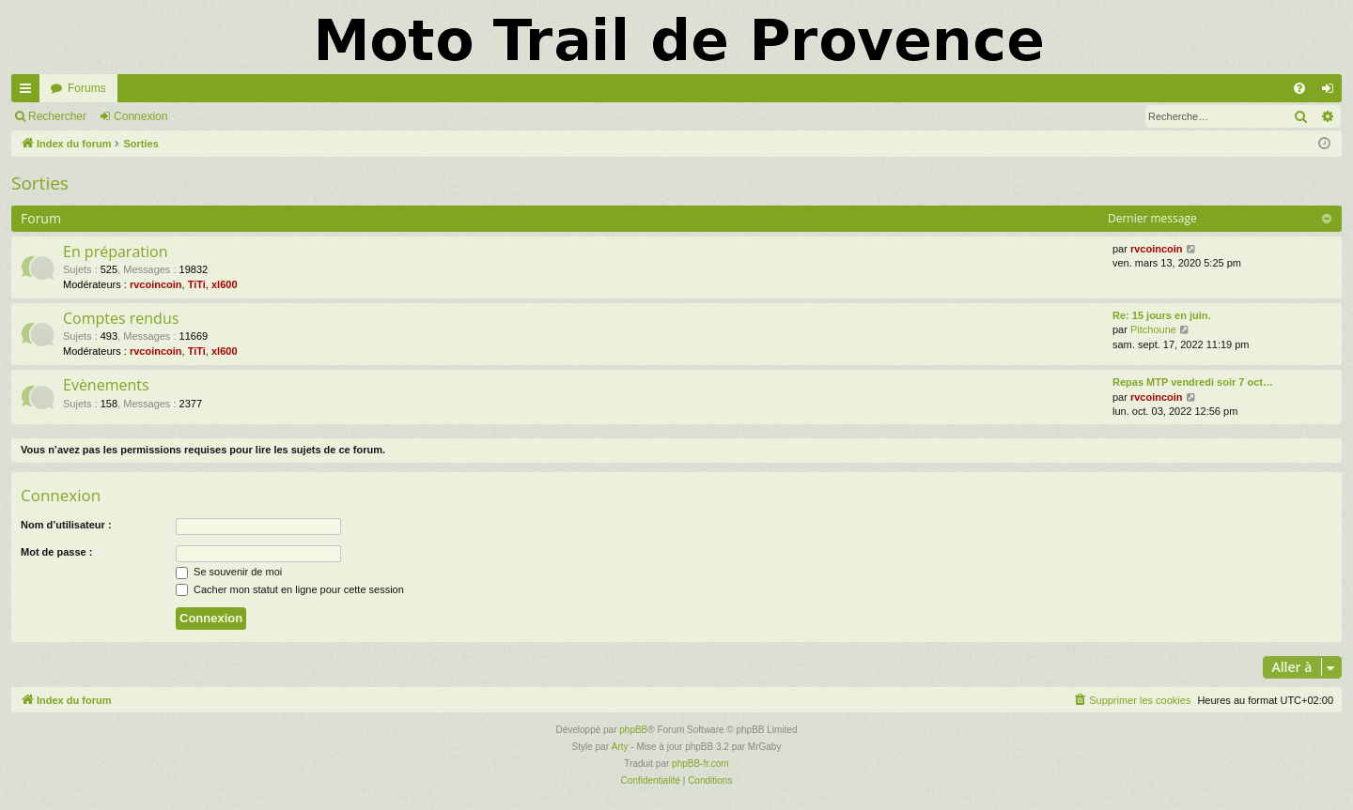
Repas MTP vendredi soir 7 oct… (1192, 382)
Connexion (140, 116)
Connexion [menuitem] (1332, 92)
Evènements (106, 384)
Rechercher (57, 116)
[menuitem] (1299, 88)
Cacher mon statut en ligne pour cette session (290, 589)
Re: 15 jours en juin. (1161, 315)
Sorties (40, 183)
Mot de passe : (56, 552)
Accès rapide (29, 92)
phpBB (633, 730)
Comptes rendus (121, 318)
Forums (87, 88)
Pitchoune (1153, 329)
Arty (620, 746)
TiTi (197, 284)
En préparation (115, 251)
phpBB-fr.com (700, 763)
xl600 (224, 284)
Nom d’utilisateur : (66, 524)
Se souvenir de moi (229, 571)
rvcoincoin (156, 284)
